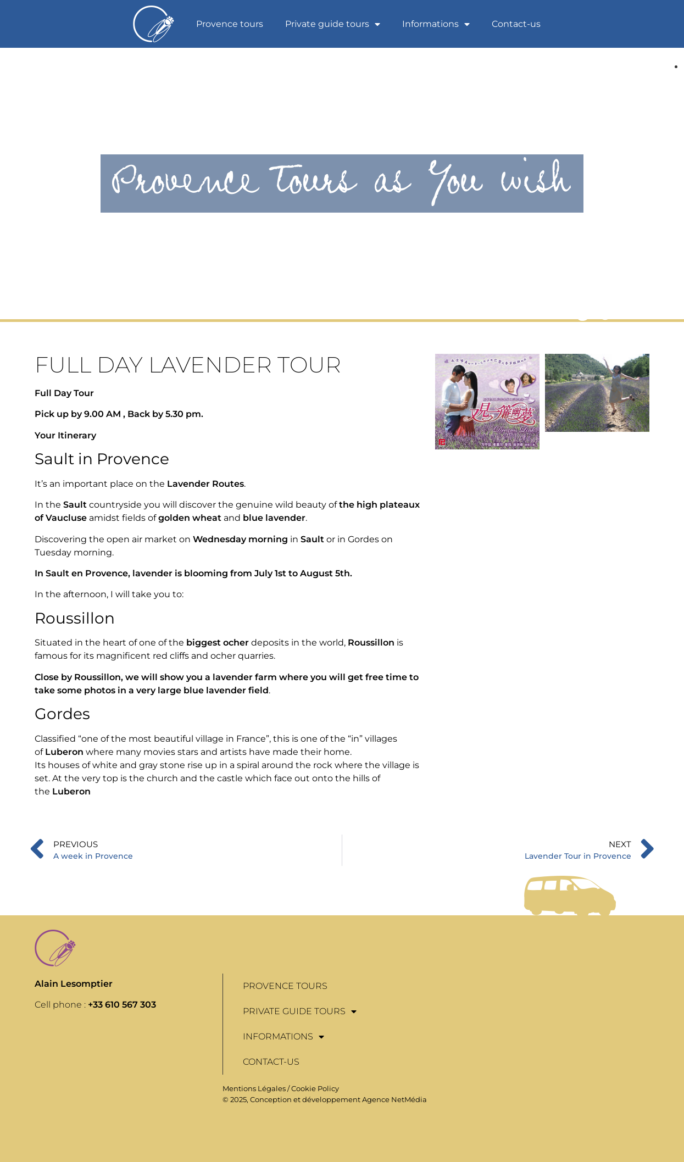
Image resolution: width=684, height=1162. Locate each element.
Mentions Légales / (257, 1088)
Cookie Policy (315, 1088)
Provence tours (229, 24)
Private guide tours (332, 24)
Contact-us (516, 24)
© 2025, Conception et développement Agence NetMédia (325, 1099)
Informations (436, 24)
